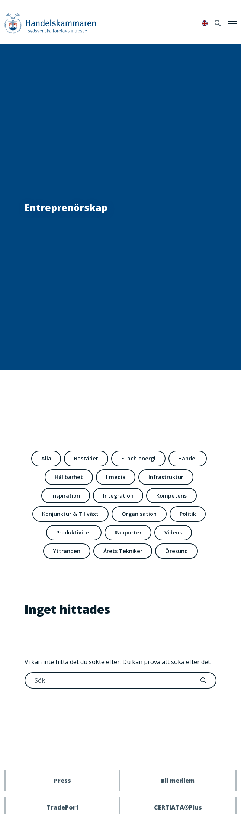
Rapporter (128, 532)
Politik (188, 513)
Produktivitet (73, 532)
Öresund (176, 551)
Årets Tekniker (122, 551)
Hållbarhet (69, 477)
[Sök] (217, 23)
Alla (46, 458)
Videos (173, 532)
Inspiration (65, 495)
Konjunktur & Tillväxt (70, 513)
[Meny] (232, 23)
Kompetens (171, 495)
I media (116, 477)
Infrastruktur (165, 477)
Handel (187, 458)
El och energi (138, 458)
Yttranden (66, 551)
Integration (118, 495)
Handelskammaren (50, 23)
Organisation (139, 513)
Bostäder (86, 458)
